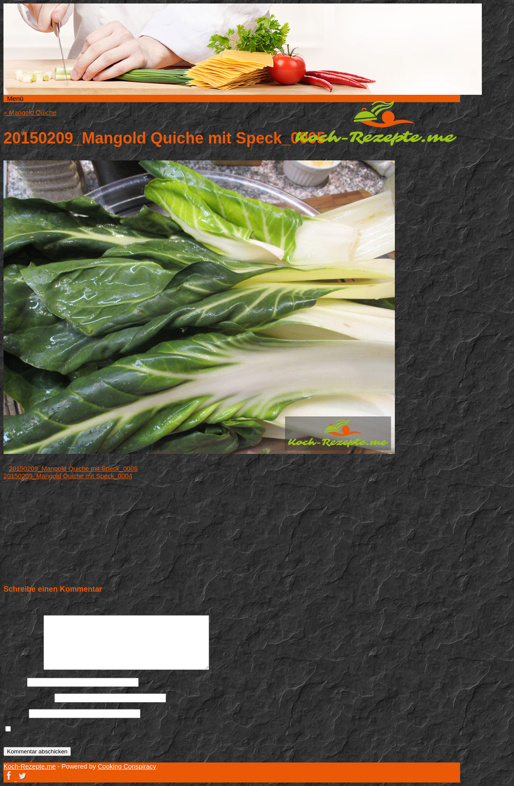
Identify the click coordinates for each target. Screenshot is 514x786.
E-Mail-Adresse (28, 697)
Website (15, 713)
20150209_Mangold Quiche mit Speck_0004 (67, 476)
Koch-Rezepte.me (376, 123)
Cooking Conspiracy (127, 766)
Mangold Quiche (30, 112)
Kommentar (22, 667)
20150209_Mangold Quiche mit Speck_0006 (73, 468)
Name (14, 682)
